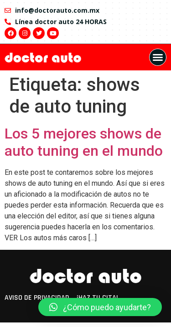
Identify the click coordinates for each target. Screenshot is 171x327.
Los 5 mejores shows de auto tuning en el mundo (84, 142)
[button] (157, 57)
